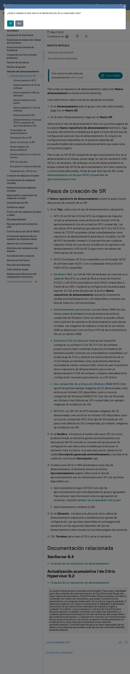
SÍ (10, 23)
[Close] (124, 6)
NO (19, 23)
